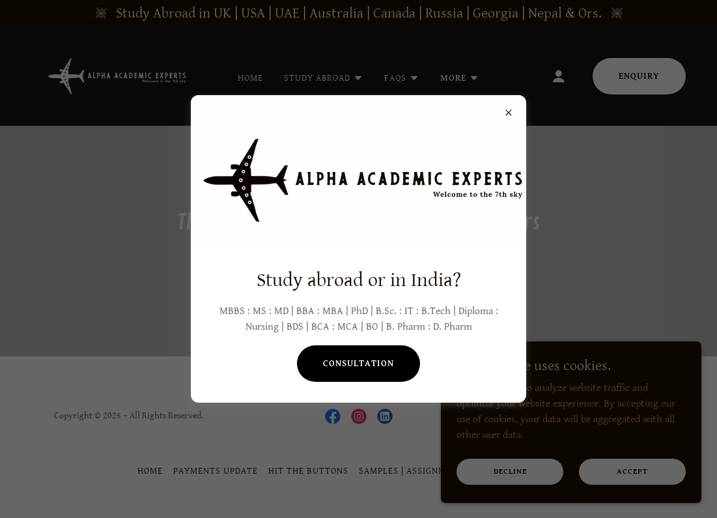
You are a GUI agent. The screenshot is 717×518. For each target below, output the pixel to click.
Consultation (358, 363)
